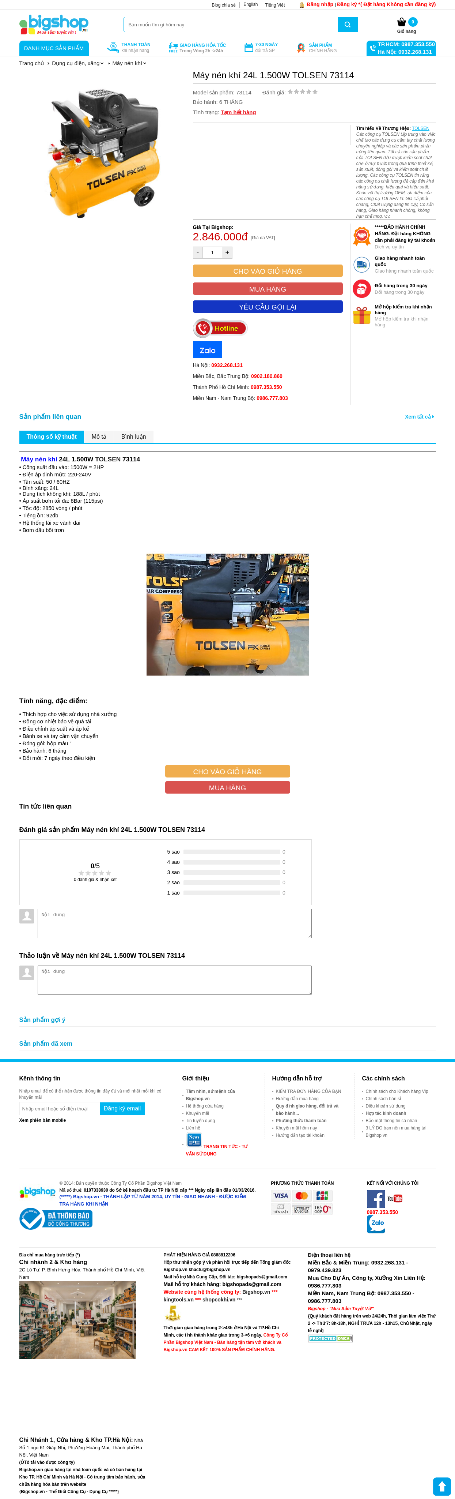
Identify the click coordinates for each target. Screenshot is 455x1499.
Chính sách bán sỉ (383, 1098)
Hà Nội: (218, 365)
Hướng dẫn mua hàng (297, 1098)
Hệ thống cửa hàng (205, 1106)
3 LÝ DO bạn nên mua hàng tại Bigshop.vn (396, 1131)
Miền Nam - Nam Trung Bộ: (240, 398)
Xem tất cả (419, 417)
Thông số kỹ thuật (52, 437)
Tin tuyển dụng (200, 1120)
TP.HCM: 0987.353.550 (406, 44)
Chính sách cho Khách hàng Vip (397, 1091)
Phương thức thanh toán (301, 1120)
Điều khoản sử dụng (386, 1106)
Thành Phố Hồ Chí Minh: (237, 387)
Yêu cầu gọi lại (267, 307)
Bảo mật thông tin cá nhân (391, 1120)
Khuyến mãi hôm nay (296, 1128)
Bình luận (133, 437)
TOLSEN (420, 128)
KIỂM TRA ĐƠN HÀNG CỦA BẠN (308, 1091)
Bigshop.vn (256, 1292)
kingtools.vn (179, 1300)
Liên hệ (193, 1128)
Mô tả (99, 437)
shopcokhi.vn (218, 1300)
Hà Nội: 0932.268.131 (405, 52)
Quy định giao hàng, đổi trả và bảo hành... (307, 1109)
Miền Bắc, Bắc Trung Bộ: (238, 376)
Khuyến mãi (197, 1113)
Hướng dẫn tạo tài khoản (300, 1135)
